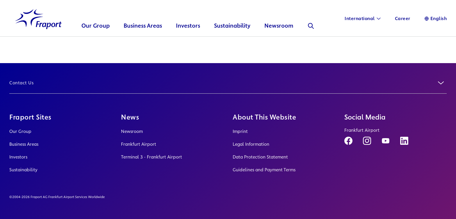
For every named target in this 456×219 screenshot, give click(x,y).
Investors (18, 157)
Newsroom (132, 131)
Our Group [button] (95, 34)
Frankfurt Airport (138, 144)
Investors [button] (188, 34)
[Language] (435, 18)
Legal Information (251, 144)
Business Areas (23, 144)
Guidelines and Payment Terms (264, 170)
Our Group (20, 131)
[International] (363, 18)
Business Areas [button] (143, 34)
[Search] (310, 33)
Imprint (240, 131)
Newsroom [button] (278, 34)
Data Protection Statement (260, 157)
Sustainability (23, 170)
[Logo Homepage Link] (38, 27)
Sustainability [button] (232, 34)
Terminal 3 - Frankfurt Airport (151, 157)
